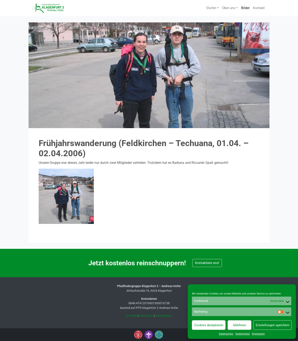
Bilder (245, 8)
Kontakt (259, 8)
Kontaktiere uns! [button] (207, 263)
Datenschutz (226, 333)
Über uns (228, 8)
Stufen (211, 8)
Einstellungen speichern (272, 325)
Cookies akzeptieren (208, 325)
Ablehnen (239, 325)
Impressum (258, 333)
